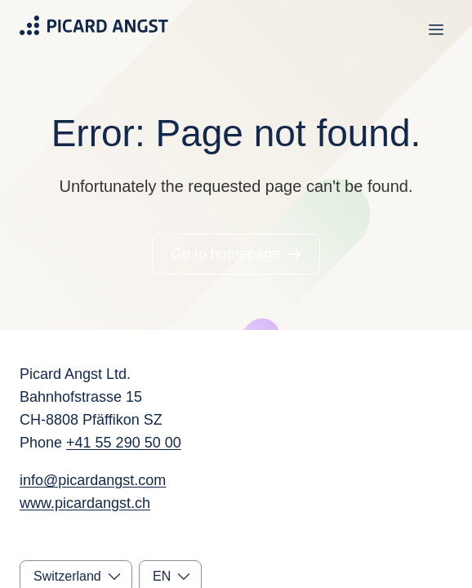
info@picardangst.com (93, 480)
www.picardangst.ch (85, 503)
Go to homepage (225, 254)
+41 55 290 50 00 (123, 442)
